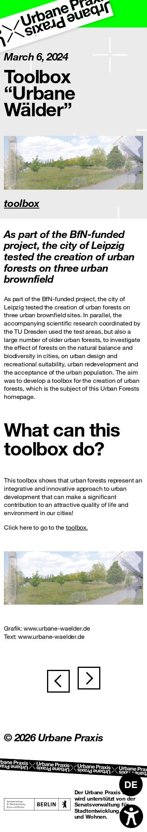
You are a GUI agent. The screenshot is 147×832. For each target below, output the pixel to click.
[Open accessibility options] (131, 816)
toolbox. (77, 527)
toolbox (22, 202)
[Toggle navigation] (133, 14)
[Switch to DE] (131, 784)
